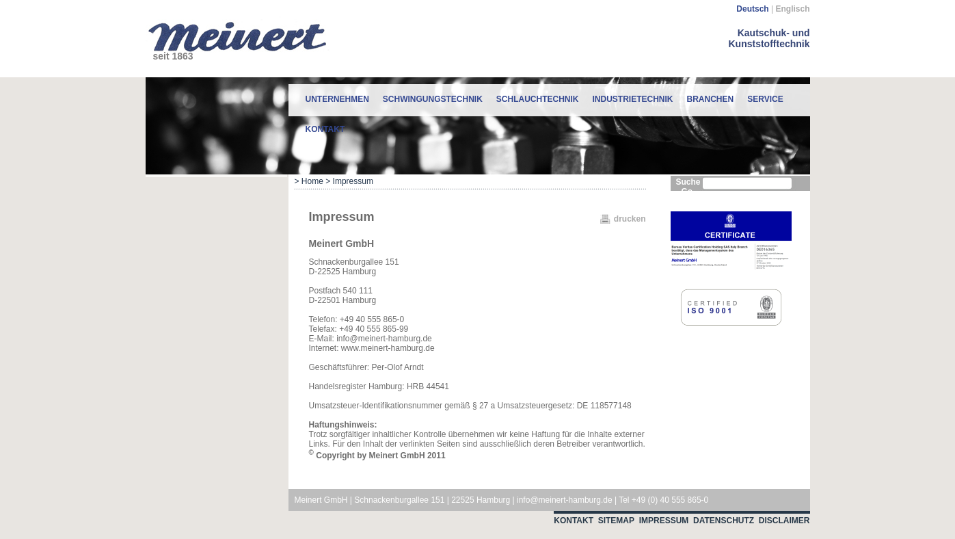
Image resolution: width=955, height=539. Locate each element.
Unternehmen (337, 99)
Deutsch (752, 9)
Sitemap (616, 520)
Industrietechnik (633, 99)
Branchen (710, 99)
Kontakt (325, 129)
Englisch (792, 9)
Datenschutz (723, 520)
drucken (630, 219)
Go (687, 191)
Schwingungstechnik (433, 99)
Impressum (664, 520)
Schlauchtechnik (537, 99)
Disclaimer (784, 520)
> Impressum (349, 181)
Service (765, 99)
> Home (309, 181)
